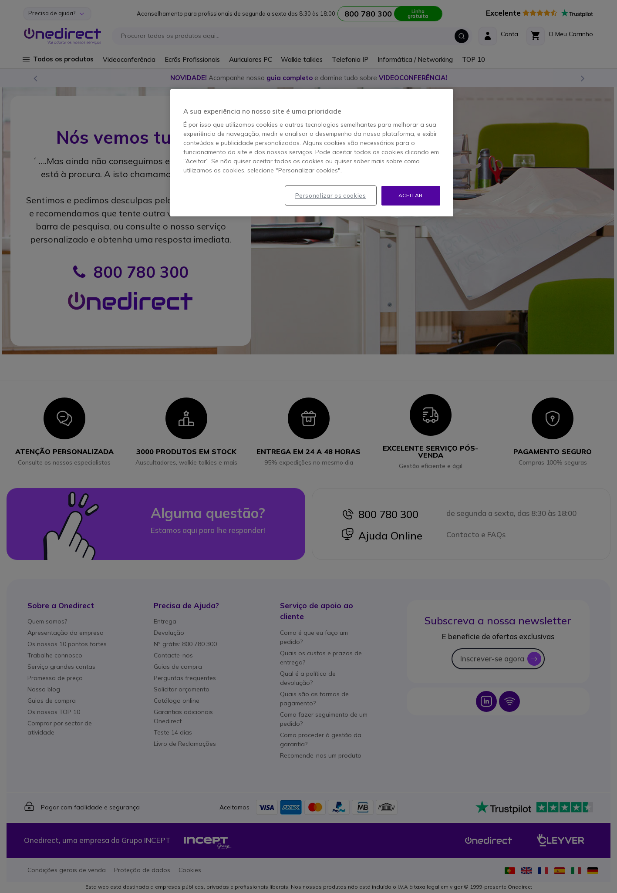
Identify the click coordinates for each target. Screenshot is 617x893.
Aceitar (410, 195)
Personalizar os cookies (330, 195)
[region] (311, 152)
